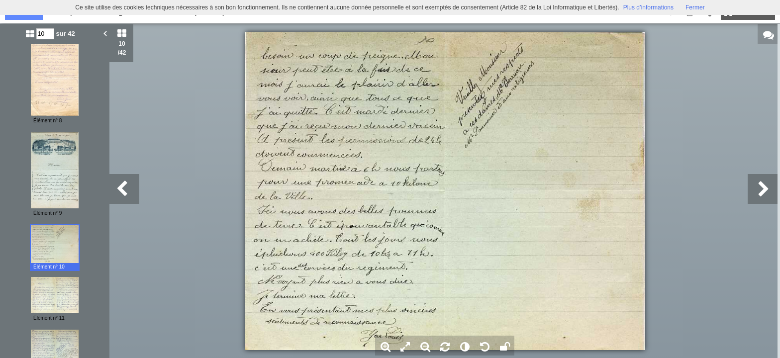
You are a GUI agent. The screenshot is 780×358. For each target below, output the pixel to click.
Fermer (695, 7)
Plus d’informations (648, 7)
